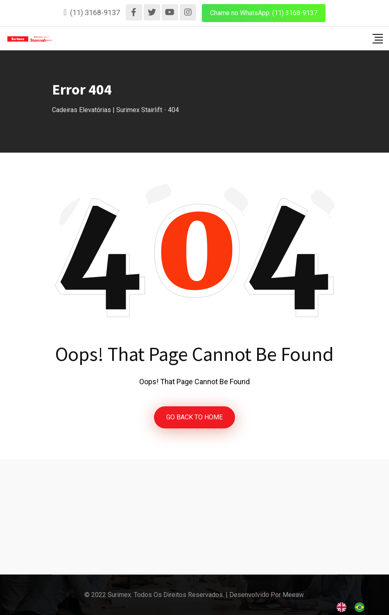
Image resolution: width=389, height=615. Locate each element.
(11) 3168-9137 (95, 12)
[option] (362, 607)
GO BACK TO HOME (194, 417)
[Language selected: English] (355, 607)
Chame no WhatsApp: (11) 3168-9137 (263, 13)
